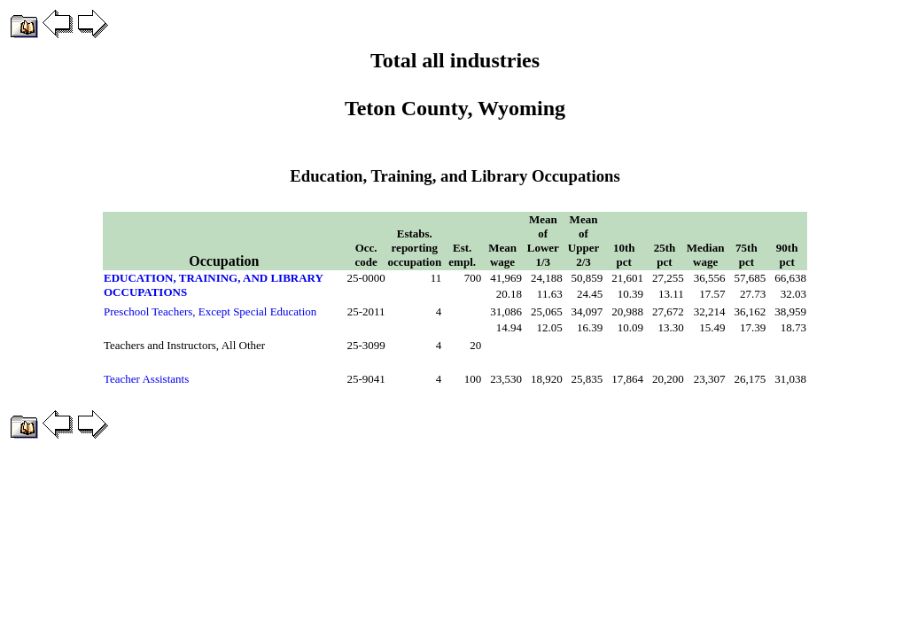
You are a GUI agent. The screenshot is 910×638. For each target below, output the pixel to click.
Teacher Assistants (146, 378)
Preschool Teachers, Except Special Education (210, 311)
